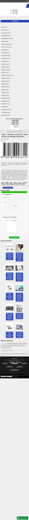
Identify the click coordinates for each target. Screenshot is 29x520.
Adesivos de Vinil (4, 27)
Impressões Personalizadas (6, 109)
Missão (23, 343)
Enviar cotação (14, 237)
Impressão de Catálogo (5, 78)
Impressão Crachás (5, 61)
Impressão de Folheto (5, 86)
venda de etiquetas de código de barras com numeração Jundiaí (5, 277)
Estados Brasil (15, 323)
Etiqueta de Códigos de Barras (7, 38)
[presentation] (10, 213)
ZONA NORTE (9, 323)
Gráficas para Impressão (6, 55)
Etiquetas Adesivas (4, 41)
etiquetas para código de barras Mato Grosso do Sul (14, 296)
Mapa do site (14, 349)
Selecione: (4, 323)
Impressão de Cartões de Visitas (7, 75)
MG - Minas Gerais (9, 325)
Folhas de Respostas (5, 52)
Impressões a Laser (5, 89)
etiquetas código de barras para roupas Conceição (14, 276)
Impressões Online (4, 106)
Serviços (15, 21)
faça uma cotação (7, 187)
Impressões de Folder (5, 95)
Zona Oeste (4, 327)
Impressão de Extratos (5, 81)
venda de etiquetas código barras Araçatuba (24, 296)
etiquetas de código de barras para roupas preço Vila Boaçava (24, 256)
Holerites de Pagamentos (6, 58)
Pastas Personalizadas (5, 115)
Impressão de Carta (5, 72)
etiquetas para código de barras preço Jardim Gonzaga (5, 256)
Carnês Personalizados (5, 35)
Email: (10, 202)
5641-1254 (15, 13)
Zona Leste (22, 325)
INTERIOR (3, 325)
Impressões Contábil (5, 92)
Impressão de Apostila (5, 64)
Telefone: (12, 207)
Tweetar (3, 141)
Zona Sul (8, 327)
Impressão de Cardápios (5, 69)
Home (5, 343)
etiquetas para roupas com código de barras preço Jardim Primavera (14, 257)
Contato (19, 346)
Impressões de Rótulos (5, 101)
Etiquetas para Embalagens (6, 44)
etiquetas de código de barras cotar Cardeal (14, 314)
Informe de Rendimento (5, 112)
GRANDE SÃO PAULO (22, 323)
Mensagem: (10, 226)
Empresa (14, 343)
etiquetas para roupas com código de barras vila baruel (5, 296)
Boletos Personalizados (6, 32)
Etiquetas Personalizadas (6, 47)
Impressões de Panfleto (5, 98)
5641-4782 (15, 11)
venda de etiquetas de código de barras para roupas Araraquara (24, 277)
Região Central (16, 325)
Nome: (10, 198)
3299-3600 (15, 10)
